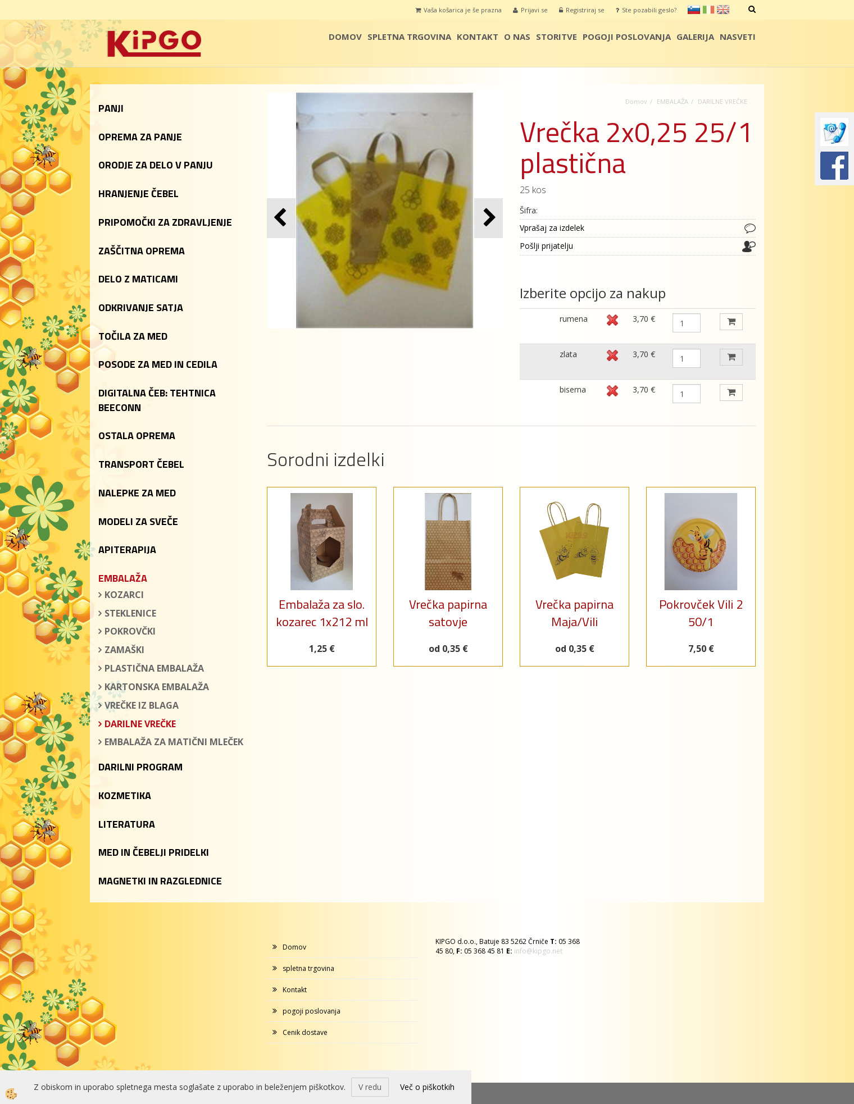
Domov (345, 36)
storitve (556, 36)
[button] (488, 218)
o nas (517, 36)
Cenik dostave (305, 1032)
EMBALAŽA (672, 101)
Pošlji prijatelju (546, 245)
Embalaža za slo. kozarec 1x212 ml (322, 613)
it (708, 9)
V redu (369, 1087)
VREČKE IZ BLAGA (142, 705)
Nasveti (738, 36)
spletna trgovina (409, 36)
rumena (574, 318)
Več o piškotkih (427, 1087)
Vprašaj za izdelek (552, 227)
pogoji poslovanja (627, 36)
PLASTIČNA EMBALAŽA (154, 668)
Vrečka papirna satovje (448, 613)
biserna (573, 389)
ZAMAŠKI (124, 650)
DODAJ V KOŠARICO (731, 321)
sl (694, 9)
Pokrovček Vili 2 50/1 (701, 613)
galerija (695, 36)
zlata (568, 354)
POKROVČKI (130, 631)
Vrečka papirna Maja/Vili (574, 613)
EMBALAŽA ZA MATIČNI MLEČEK (174, 742)
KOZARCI (124, 595)
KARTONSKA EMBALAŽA (157, 687)
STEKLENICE (130, 613)
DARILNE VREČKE (140, 724)
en (723, 9)
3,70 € (644, 318)
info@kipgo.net (538, 951)
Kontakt (477, 36)
